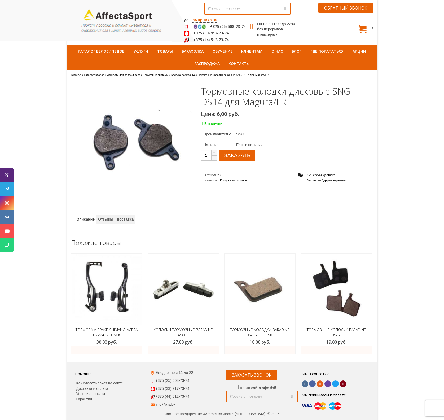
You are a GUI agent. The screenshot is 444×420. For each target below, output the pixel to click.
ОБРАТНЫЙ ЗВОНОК (345, 8)
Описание (86, 219)
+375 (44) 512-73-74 (211, 39)
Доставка (125, 219)
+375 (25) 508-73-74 (228, 26)
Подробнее (107, 350)
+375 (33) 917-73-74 (211, 33)
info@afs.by (165, 404)
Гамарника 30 (204, 19)
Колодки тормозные (233, 180)
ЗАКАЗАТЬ (237, 155)
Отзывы (105, 219)
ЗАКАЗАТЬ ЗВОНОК (251, 375)
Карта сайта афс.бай (258, 388)
